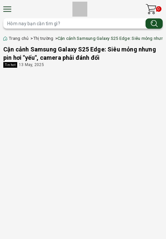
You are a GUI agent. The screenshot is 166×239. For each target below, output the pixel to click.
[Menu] (7, 9)
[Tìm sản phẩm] (83, 23)
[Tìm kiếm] (154, 23)
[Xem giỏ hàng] (151, 9)
